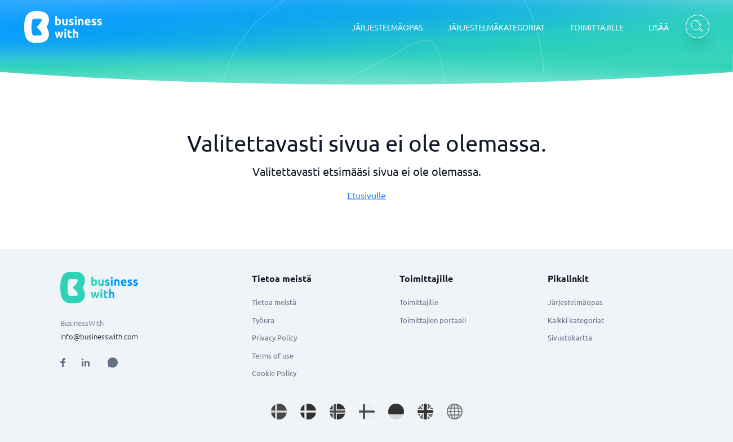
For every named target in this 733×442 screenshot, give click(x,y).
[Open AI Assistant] (112, 362)
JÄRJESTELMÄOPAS (387, 27)
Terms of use (273, 355)
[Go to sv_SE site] (279, 411)
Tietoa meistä (274, 302)
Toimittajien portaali (432, 320)
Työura (263, 320)
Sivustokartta (570, 337)
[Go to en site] (455, 411)
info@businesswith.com (99, 336)
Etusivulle (366, 195)
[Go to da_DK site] (308, 411)
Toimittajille (418, 302)
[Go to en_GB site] (425, 411)
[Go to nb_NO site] (337, 411)
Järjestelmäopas (575, 302)
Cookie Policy (274, 373)
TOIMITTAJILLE (597, 27)
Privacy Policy (274, 337)
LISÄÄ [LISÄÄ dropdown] (658, 27)
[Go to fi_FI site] (367, 411)
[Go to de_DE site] (396, 411)
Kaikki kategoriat (576, 320)
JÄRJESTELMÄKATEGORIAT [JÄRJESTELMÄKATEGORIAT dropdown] (496, 27)
